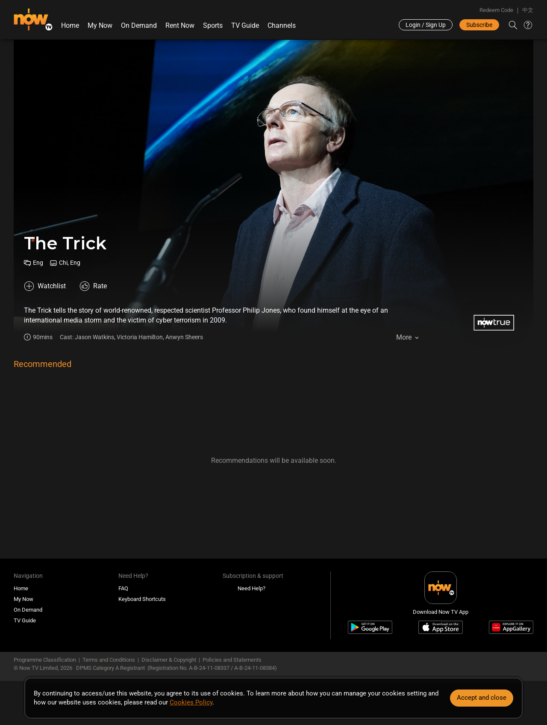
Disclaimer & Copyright (168, 660)
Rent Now (179, 25)
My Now (100, 25)
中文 (527, 10)
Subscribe (479, 24)
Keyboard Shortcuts (142, 599)
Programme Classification (45, 660)
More (404, 337)
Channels (282, 25)
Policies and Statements (232, 660)
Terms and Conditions (108, 660)
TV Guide (245, 25)
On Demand (139, 25)
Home (70, 25)
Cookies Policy (191, 702)
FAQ (123, 588)
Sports (213, 25)
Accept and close (481, 697)
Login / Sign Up (426, 24)
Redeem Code (496, 10)
